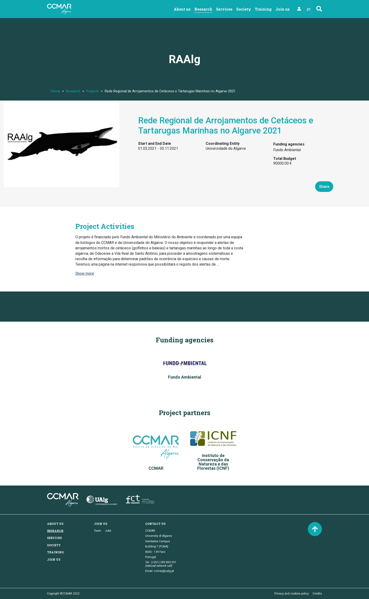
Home (55, 91)
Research (203, 9)
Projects (92, 91)
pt (309, 8)
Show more (84, 273)
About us (182, 9)
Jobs (108, 530)
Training (263, 9)
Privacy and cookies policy (291, 593)
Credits (317, 593)
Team (97, 530)
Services (224, 9)
